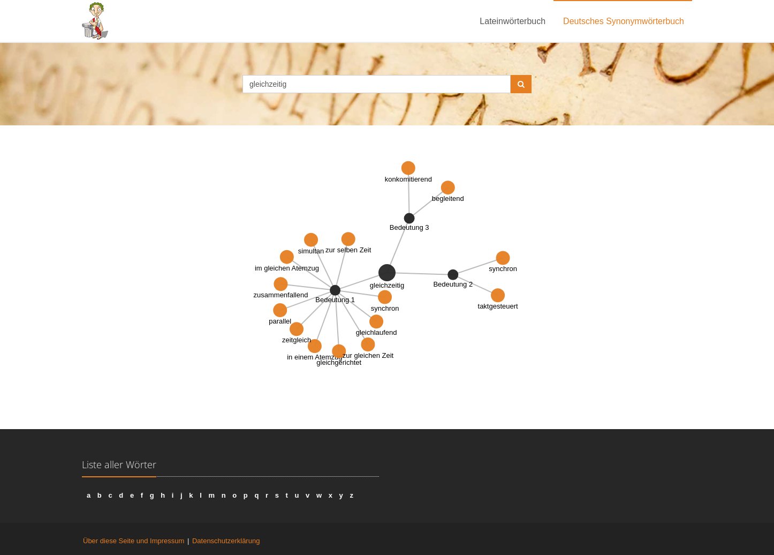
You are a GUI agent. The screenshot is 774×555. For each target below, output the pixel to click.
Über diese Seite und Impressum (133, 541)
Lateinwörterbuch (512, 21)
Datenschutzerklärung (226, 541)
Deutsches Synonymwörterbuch (623, 21)
